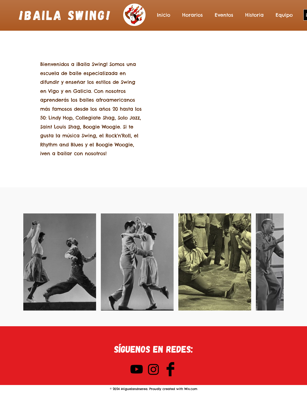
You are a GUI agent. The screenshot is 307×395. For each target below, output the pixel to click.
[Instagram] (153, 369)
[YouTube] (136, 369)
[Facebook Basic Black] (170, 369)
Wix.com (190, 389)
